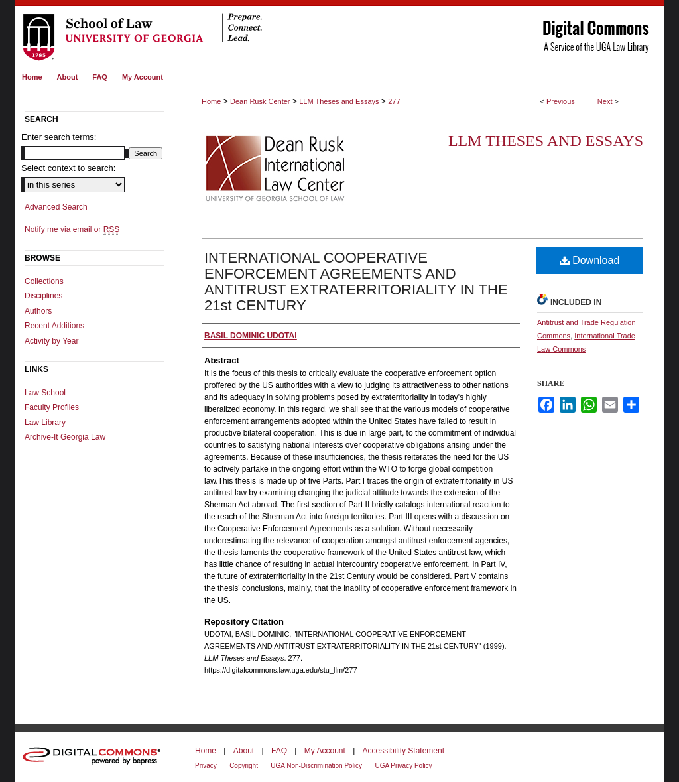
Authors (38, 311)
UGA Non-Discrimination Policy (316, 765)
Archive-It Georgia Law (65, 437)
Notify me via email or (72, 229)
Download (590, 260)
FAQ (279, 750)
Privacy (206, 765)
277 (394, 101)
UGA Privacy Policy (403, 765)
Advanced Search (56, 207)
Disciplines (43, 295)
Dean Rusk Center (260, 101)
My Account (324, 750)
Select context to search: (68, 168)
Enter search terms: (58, 137)
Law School (45, 392)
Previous (560, 101)
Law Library (45, 422)
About (243, 750)
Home (211, 101)
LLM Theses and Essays (339, 101)
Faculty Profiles (52, 407)
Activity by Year (51, 341)
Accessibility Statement (403, 750)
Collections (44, 281)
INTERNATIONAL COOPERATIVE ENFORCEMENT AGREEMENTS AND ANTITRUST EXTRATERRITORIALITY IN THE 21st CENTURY (356, 281)
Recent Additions (54, 325)
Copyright (243, 765)
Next (605, 101)
